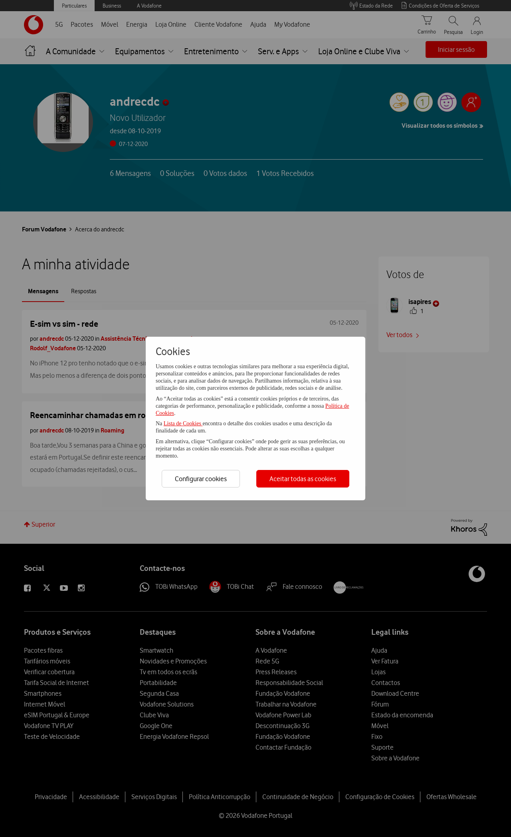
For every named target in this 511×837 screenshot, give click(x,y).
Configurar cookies (201, 479)
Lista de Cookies (183, 423)
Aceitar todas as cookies (302, 479)
